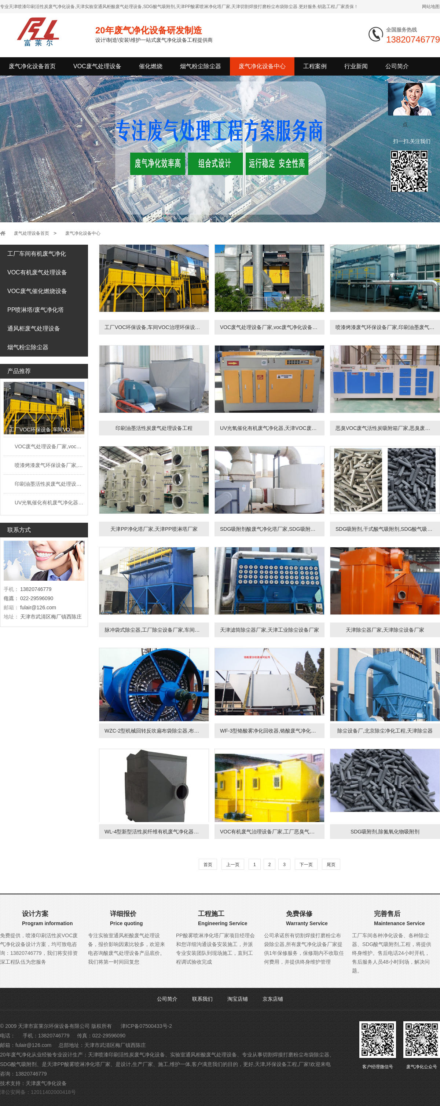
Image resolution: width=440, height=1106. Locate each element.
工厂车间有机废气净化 (36, 254)
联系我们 (202, 999)
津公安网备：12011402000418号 (38, 1092)
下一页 (306, 864)
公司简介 (167, 999)
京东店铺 (273, 999)
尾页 (331, 864)
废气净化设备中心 (262, 66)
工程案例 (315, 66)
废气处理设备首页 (31, 233)
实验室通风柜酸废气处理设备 (203, 1055)
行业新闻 (356, 66)
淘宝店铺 (237, 999)
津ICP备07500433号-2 (146, 1026)
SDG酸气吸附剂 (18, 1064)
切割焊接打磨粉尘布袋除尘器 (296, 1055)
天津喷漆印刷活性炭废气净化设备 (126, 1055)
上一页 (232, 864)
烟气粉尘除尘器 (200, 66)
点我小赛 (413, 124)
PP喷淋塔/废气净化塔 (35, 310)
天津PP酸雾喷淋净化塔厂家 (78, 1064)
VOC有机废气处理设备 (37, 272)
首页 (207, 864)
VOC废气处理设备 (97, 66)
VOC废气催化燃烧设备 (37, 291)
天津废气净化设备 (46, 1083)
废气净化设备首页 (32, 66)
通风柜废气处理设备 (33, 328)
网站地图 (431, 6)
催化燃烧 (150, 66)
